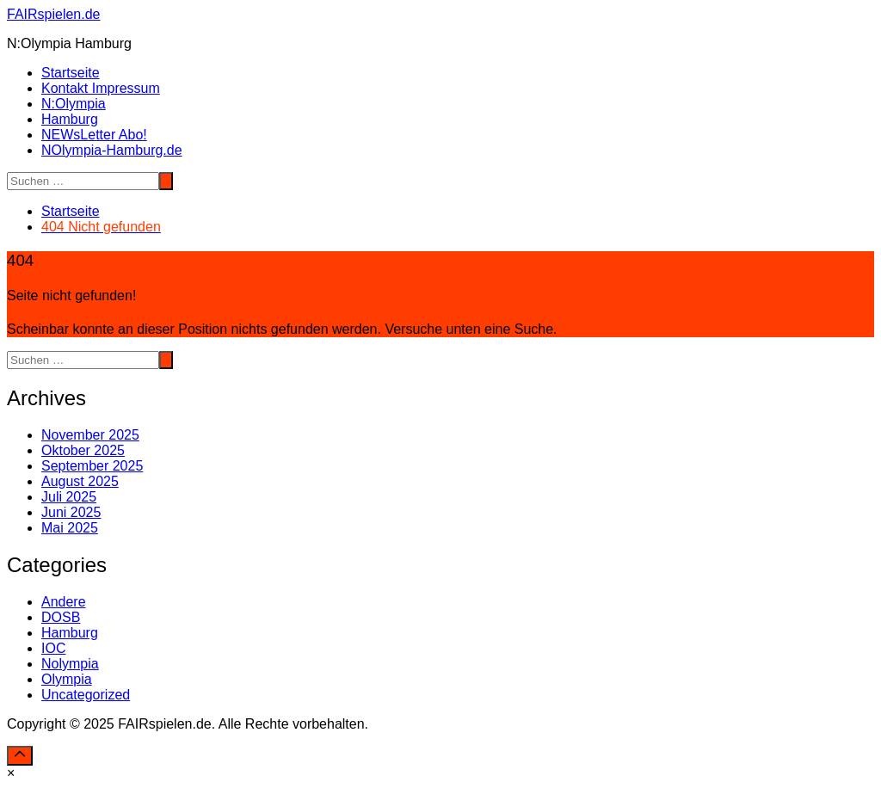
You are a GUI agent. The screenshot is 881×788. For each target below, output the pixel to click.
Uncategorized (85, 694)
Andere (63, 601)
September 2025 (92, 466)
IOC (53, 648)
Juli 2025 (68, 496)
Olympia (66, 679)
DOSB (60, 617)
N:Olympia (73, 103)
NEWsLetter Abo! (94, 134)
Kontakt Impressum (100, 88)
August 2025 (80, 481)
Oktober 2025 (83, 450)
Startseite (70, 72)
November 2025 (90, 435)
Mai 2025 (69, 527)
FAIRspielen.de (54, 14)
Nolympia (70, 663)
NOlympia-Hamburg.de (111, 150)
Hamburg (69, 119)
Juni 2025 (71, 512)
